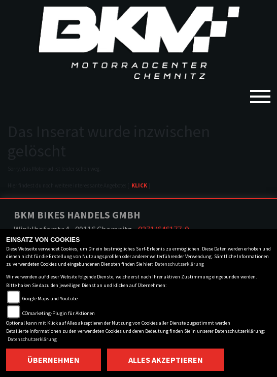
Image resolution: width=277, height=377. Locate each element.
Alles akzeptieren (165, 360)
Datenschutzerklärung (179, 264)
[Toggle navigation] (260, 92)
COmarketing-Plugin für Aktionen (58, 313)
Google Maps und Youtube (50, 298)
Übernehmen (53, 360)
